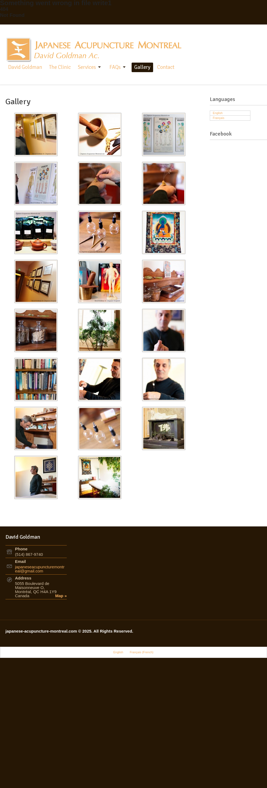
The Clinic (60, 67)
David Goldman (25, 67)
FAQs (115, 67)
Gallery (142, 67)
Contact (165, 67)
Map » (61, 596)
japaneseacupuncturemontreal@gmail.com (40, 569)
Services (87, 67)
